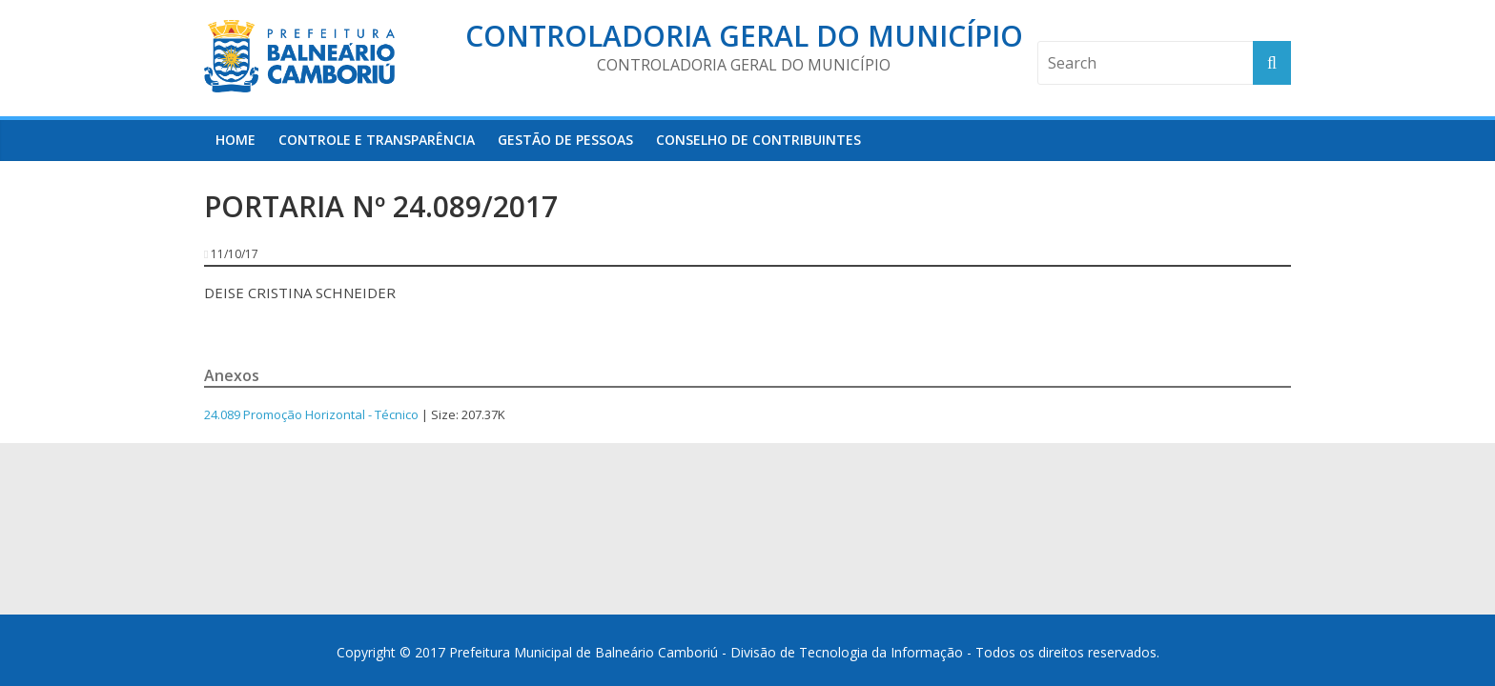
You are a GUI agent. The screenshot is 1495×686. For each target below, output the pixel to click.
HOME (235, 140)
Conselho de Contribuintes (758, 140)
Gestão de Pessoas (565, 140)
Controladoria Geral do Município (744, 35)
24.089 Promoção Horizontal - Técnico (311, 414)
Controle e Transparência (376, 140)
